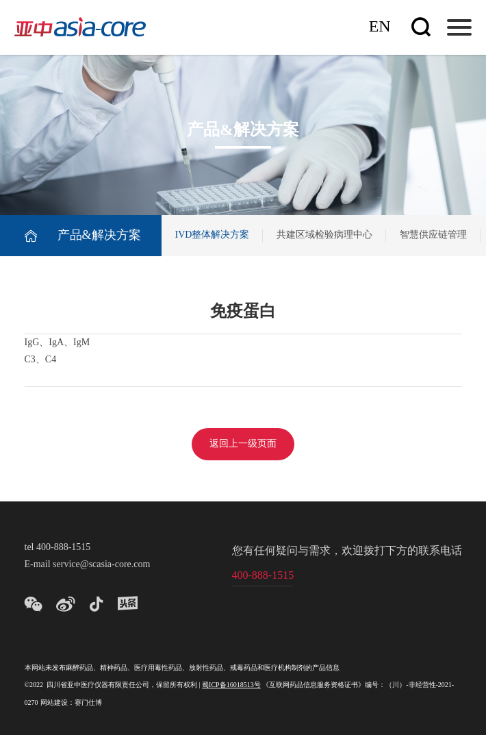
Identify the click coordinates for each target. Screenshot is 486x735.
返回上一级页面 (243, 444)
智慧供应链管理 (433, 235)
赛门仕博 (88, 703)
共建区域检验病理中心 (324, 235)
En (380, 27)
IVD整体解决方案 (212, 235)
